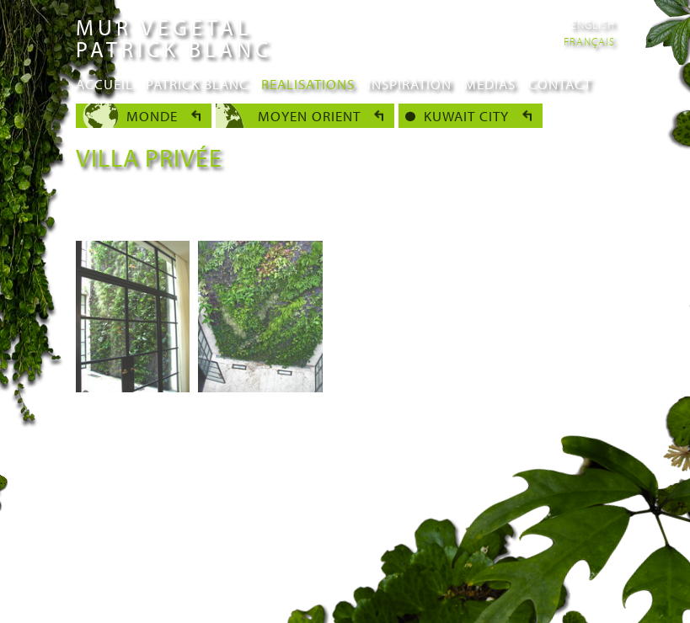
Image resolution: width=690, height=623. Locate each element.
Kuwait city (466, 116)
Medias (490, 84)
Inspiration (409, 84)
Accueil (104, 84)
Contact (559, 84)
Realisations (308, 84)
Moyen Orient (309, 116)
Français (589, 41)
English (593, 24)
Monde (152, 116)
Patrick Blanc (197, 84)
